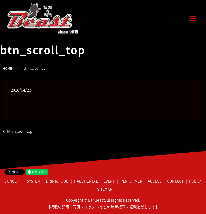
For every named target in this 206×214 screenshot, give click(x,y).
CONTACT (175, 181)
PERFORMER (131, 181)
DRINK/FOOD (57, 181)
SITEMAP (104, 189)
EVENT (109, 181)
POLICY (195, 181)
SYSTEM (33, 181)
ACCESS (154, 181)
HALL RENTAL (86, 181)
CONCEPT (12, 181)
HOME (7, 68)
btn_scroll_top (19, 131)
